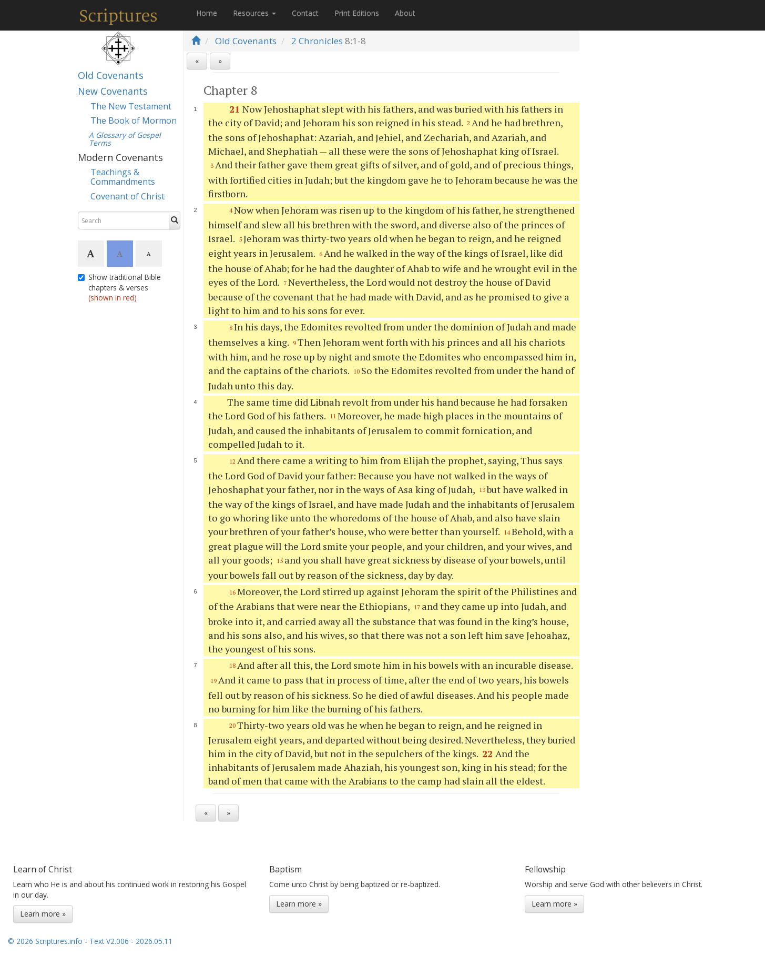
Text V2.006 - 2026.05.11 (130, 941)
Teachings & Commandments (122, 176)
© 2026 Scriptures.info (45, 941)
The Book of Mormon (133, 120)
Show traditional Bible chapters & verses (119, 287)
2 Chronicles (317, 41)
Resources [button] (254, 13)
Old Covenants (111, 75)
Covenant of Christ (127, 196)
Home (206, 13)
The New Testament (130, 106)
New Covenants (113, 91)
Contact (305, 13)
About (405, 13)
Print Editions (356, 13)
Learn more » (43, 914)
